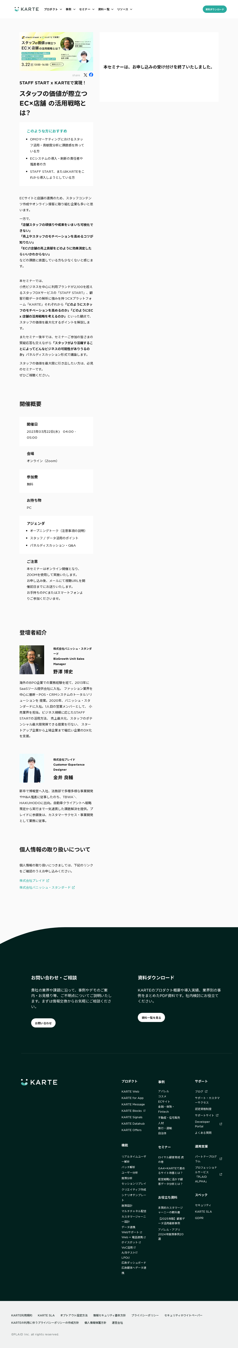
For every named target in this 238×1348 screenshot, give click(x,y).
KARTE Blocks (133, 1110)
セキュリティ (203, 1205)
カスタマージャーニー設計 (134, 1219)
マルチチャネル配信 (134, 1211)
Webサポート (132, 1232)
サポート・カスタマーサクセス (207, 1100)
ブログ (201, 1091)
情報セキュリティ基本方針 (109, 1315)
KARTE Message (133, 1104)
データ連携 (128, 1227)
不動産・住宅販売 (169, 1117)
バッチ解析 (128, 1167)
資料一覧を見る (151, 1017)
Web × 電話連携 (134, 1237)
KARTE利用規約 (21, 1315)
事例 (161, 1082)
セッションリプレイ (134, 1183)
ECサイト (164, 1101)
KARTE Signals (132, 1117)
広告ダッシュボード (134, 1262)
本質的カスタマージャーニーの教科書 (170, 1210)
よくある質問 (203, 1132)
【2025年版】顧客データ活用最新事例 (171, 1221)
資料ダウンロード (215, 9)
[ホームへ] (26, 9)
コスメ (162, 1096)
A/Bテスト (129, 1252)
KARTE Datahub (133, 1123)
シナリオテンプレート (134, 1197)
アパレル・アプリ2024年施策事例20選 (171, 1234)
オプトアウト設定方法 (74, 1315)
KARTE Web (130, 1091)
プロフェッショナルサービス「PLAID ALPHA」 (208, 1174)
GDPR (199, 1218)
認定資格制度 (203, 1109)
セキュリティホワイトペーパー (183, 1315)
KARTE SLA (203, 1211)
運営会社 (117, 1322)
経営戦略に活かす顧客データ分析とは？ (170, 1181)
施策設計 (127, 1205)
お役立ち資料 (167, 1197)
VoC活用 (128, 1247)
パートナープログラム (208, 1159)
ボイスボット (131, 1242)
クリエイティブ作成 (134, 1189)
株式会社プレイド (32, 880)
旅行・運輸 (165, 1128)
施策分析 (127, 1178)
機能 (125, 1145)
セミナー (164, 1147)
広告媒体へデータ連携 (134, 1270)
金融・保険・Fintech (166, 1109)
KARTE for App (132, 1098)
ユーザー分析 (130, 1172)
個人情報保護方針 (95, 1322)
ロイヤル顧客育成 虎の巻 (171, 1159)
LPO (126, 1257)
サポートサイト (206, 1115)
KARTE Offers (131, 1130)
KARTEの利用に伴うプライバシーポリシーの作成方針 (45, 1322)
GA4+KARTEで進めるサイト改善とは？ (171, 1170)
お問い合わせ (43, 1023)
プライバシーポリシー (145, 1315)
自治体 (162, 1133)
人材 (161, 1123)
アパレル (163, 1091)
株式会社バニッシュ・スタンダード (45, 887)
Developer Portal (208, 1124)
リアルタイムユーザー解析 (134, 1159)
